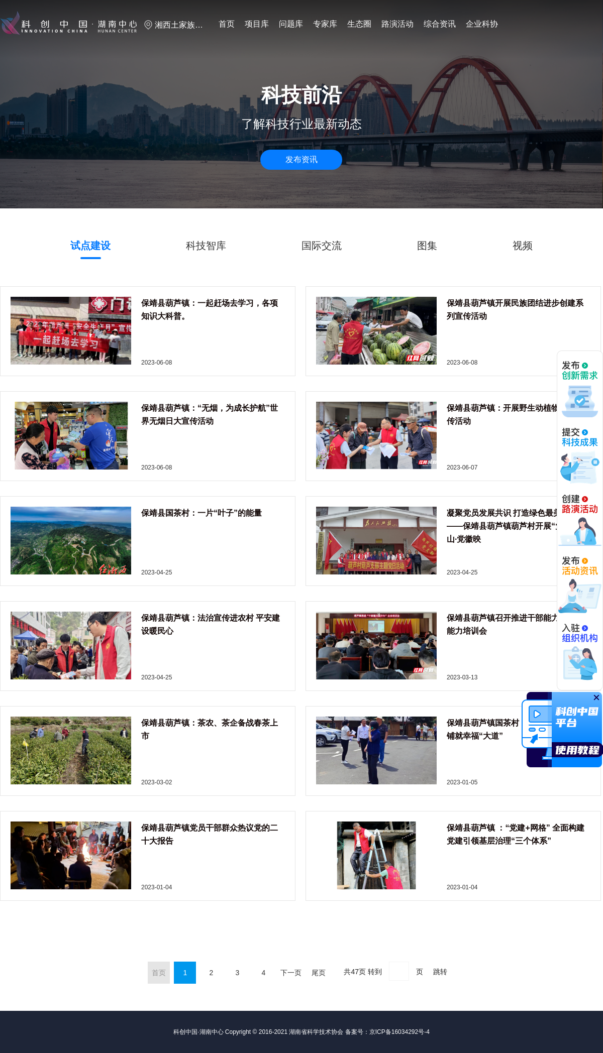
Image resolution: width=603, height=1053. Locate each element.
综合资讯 (440, 24)
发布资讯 (301, 159)
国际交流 (321, 245)
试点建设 (90, 245)
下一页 (290, 973)
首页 (227, 24)
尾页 (319, 973)
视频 (523, 245)
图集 (427, 245)
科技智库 (206, 245)
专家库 (325, 24)
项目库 (257, 24)
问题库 (291, 24)
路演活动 (397, 24)
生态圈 (359, 24)
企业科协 (482, 24)
